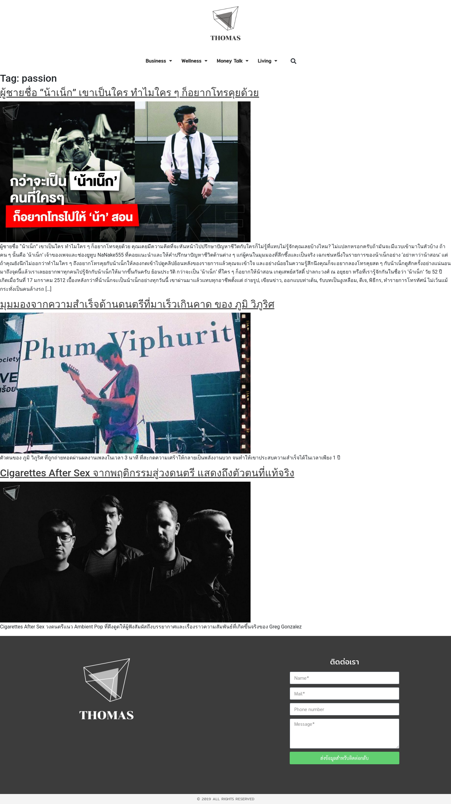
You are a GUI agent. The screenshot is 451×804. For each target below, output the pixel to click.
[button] (293, 61)
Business (159, 60)
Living (267, 60)
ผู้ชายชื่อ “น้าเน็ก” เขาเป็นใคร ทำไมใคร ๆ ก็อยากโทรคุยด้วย (129, 93)
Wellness (194, 60)
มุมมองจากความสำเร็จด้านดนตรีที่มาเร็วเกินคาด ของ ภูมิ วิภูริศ (137, 304)
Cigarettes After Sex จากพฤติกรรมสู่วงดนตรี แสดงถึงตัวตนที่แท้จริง (147, 473)
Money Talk (232, 60)
